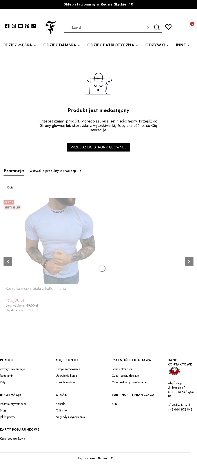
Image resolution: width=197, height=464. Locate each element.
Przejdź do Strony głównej (98, 147)
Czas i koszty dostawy (125, 375)
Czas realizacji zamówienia (129, 382)
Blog (3, 410)
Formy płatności (122, 369)
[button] (157, 27)
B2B (114, 404)
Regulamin (6, 375)
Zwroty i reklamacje (12, 369)
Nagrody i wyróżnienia (70, 417)
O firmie (61, 410)
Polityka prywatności (13, 404)
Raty (2, 382)
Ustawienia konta (66, 375)
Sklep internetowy (93, 458)
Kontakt (60, 404)
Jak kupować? (9, 417)
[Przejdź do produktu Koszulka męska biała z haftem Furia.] (61, 241)
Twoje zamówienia (68, 369)
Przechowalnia (65, 382)
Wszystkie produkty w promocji (55, 171)
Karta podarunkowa (12, 438)
